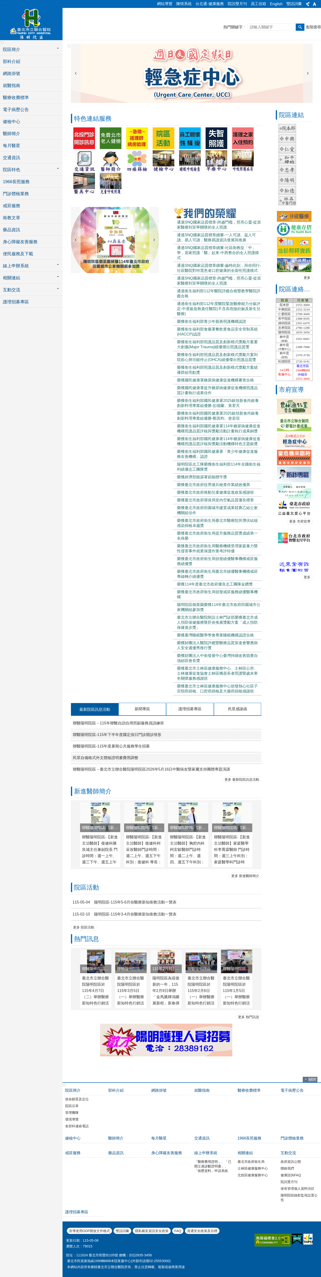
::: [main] (68, 46)
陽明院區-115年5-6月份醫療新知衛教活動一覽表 (123, 902)
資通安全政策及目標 (202, 1231)
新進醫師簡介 (93, 791)
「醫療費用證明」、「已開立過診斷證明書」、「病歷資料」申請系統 (212, 1166)
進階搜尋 (313, 27)
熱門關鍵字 (233, 27)
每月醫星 (11, 145)
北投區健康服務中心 (253, 1175)
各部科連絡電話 (77, 1126)
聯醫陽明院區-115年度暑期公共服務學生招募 (111, 746)
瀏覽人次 (73, 1246)
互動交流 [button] (11, 289)
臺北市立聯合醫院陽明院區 (31, 23)
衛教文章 (11, 217)
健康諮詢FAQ (291, 1175)
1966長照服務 (16, 181)
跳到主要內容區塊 (2, 2)
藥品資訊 (11, 229)
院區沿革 (72, 1106)
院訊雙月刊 (237, 4)
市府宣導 (291, 389)
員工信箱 (258, 4)
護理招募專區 (16, 301)
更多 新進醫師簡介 (245, 876)
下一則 (308, 73)
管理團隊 (72, 1113)
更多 (307, 278)
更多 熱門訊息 (248, 1017)
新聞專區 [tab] (142, 709)
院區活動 (86, 887)
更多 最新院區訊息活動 (242, 779)
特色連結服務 (93, 118)
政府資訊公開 (291, 1162)
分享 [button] (308, 4)
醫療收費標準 (16, 97)
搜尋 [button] (300, 27)
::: (5, 3)
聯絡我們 (287, 1168)
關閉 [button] (312, 1080)
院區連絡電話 (297, 289)
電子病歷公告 (16, 109)
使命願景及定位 (77, 1099)
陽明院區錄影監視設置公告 (299, 1197)
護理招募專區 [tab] (189, 709)
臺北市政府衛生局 (251, 1162)
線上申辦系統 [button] (16, 265)
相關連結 (245, 1153)
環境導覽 (72, 1119)
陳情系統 (184, 4)
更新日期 (73, 1240)
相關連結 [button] (11, 277)
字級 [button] (314, 4)
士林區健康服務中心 (253, 1168)
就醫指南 (11, 85)
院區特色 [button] (11, 169)
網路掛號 (11, 73)
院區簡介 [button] (11, 49)
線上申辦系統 (205, 1153)
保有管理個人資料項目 (297, 1188)
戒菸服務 (11, 205)
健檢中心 (11, 121)
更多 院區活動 (83, 927)
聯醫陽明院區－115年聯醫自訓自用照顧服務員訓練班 (118, 723)
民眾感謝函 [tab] (237, 709)
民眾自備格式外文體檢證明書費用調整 (105, 758)
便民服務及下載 (18, 253)
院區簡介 (73, 1090)
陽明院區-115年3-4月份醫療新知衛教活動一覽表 (123, 914)
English (276, 4)
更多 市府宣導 (299, 521)
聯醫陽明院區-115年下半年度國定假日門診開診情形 (117, 735)
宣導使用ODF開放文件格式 (89, 1231)
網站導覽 (164, 4)
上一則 (76, 73)
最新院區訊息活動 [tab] (94, 709)
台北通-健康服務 (209, 4)
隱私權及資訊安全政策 (152, 1231)
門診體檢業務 (16, 193)
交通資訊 (11, 157)
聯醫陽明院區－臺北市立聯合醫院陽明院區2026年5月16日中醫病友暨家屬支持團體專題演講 (151, 769)
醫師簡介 (11, 133)
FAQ (177, 1231)
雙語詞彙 (294, 4)
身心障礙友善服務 (20, 241)
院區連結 (291, 115)
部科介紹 (11, 61)
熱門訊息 (86, 938)
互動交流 (288, 1153)
